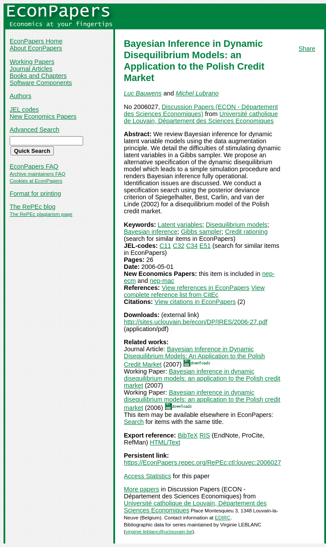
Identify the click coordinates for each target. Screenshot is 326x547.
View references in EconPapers (205, 287)
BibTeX (188, 435)
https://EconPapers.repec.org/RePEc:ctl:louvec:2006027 (202, 462)
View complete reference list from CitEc (194, 291)
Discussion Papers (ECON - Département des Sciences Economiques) (201, 110)
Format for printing (35, 193)
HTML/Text (165, 442)
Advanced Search (35, 129)
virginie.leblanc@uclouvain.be (159, 531)
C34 (191, 245)
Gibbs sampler (201, 231)
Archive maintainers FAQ (37, 173)
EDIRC (223, 517)
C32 (178, 245)
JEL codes (24, 109)
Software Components (41, 82)
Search (134, 421)
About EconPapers (36, 48)
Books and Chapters (38, 75)
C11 (165, 245)
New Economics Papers (43, 116)
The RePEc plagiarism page (41, 214)
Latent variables (180, 224)
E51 (205, 245)
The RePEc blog (33, 206)
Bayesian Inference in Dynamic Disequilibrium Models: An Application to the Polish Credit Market (194, 357)
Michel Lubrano (196, 93)
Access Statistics (147, 476)
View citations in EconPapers (194, 301)
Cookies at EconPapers (36, 181)
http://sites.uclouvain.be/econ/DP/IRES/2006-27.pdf (195, 321)
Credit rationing (246, 231)
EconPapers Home (36, 41)
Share (306, 48)
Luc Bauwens (142, 93)
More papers (141, 489)
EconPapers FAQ (34, 166)
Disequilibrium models (236, 224)
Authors (21, 95)
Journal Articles (31, 68)
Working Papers (32, 61)
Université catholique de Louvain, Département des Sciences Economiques (201, 117)
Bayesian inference (150, 231)
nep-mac (162, 280)
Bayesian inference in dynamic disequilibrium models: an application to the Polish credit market (202, 378)
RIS (205, 435)
